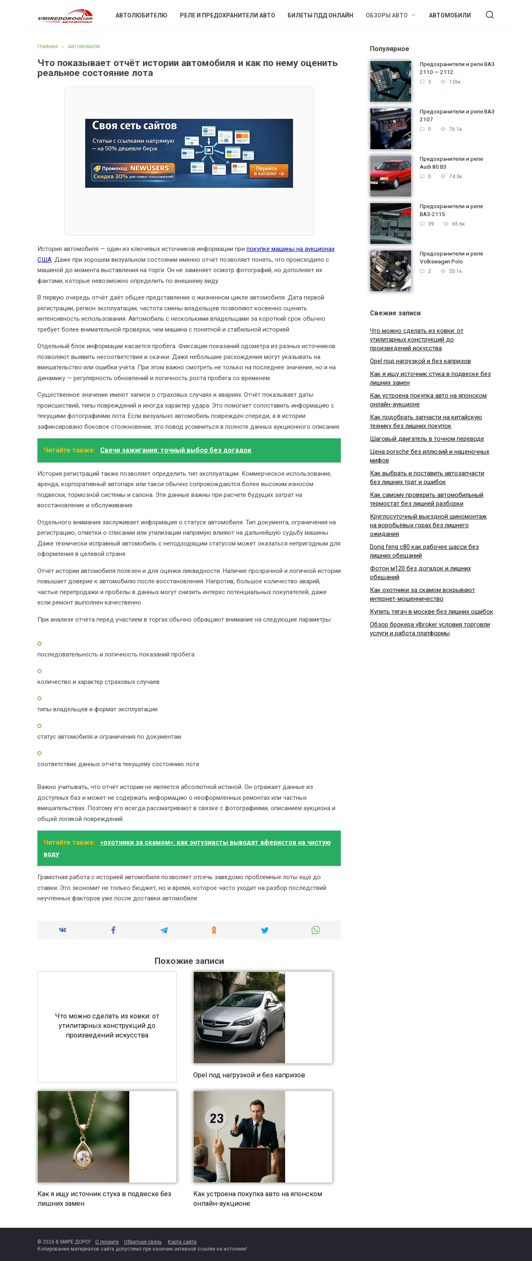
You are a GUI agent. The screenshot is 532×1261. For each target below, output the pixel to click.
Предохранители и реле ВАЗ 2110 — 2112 (457, 68)
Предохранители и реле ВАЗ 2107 (457, 115)
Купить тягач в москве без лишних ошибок (431, 611)
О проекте (107, 1242)
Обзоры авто (387, 15)
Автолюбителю (141, 15)
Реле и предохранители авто (227, 15)
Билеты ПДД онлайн (320, 15)
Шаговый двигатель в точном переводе (427, 438)
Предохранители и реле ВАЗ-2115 (451, 210)
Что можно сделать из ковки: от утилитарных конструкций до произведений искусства (107, 1025)
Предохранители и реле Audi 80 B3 (451, 163)
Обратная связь (143, 1242)
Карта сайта (182, 1242)
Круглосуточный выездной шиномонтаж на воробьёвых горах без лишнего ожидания (428, 525)
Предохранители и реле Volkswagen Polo (451, 258)
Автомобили (450, 15)
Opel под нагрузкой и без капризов (249, 1075)
